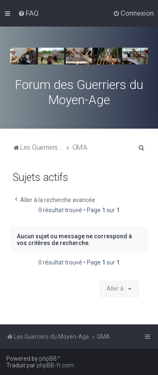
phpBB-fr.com (55, 365)
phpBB (48, 358)
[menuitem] (28, 13)
